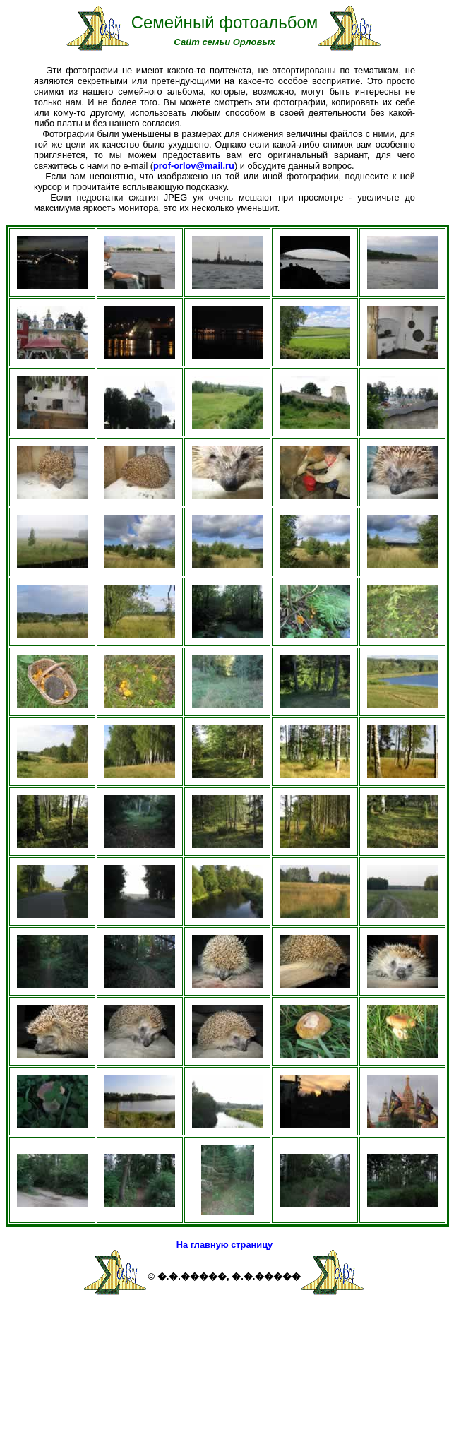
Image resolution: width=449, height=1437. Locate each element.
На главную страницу (224, 1244)
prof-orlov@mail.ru (193, 165)
